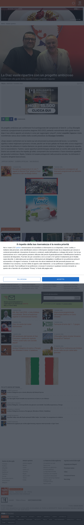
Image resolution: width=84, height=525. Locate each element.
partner (18, 247)
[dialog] (42, 262)
